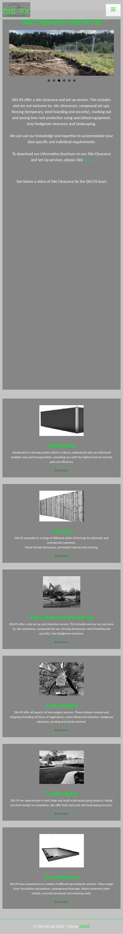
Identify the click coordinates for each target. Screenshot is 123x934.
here (87, 159)
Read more (62, 470)
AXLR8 (84, 926)
